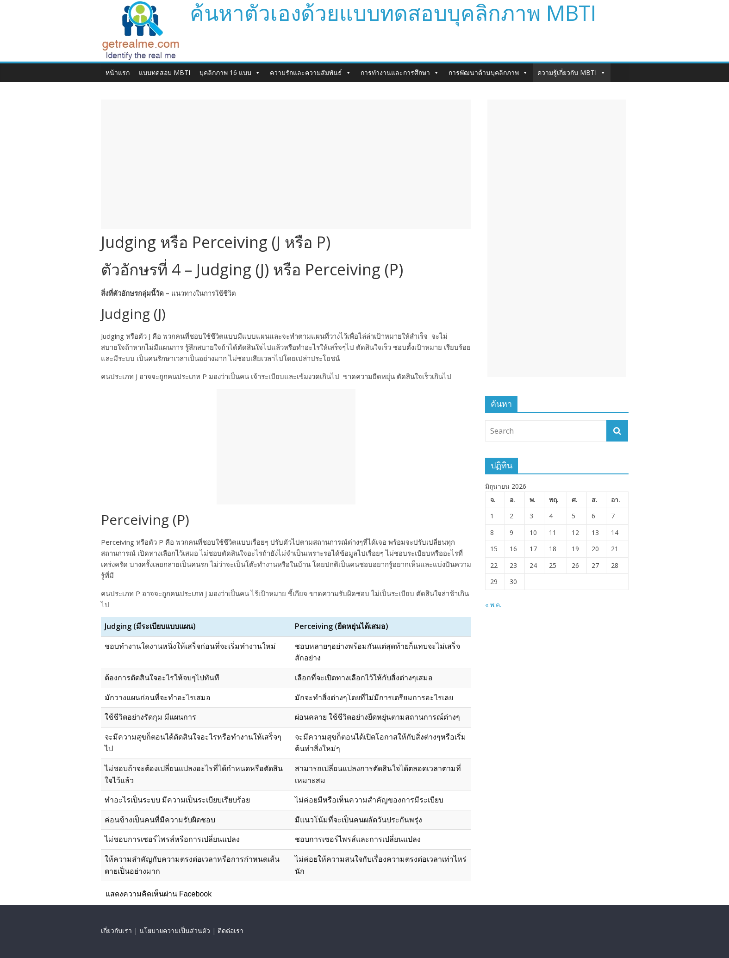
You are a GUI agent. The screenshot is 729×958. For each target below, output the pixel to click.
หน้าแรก (118, 72)
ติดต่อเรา (230, 930)
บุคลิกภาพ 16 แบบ (230, 72)
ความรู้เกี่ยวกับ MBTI (571, 72)
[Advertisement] (286, 164)
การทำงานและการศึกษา (400, 72)
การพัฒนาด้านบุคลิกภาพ (488, 72)
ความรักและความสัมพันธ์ (310, 72)
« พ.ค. (493, 604)
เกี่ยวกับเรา (116, 930)
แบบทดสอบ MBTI (164, 72)
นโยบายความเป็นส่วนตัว (174, 930)
